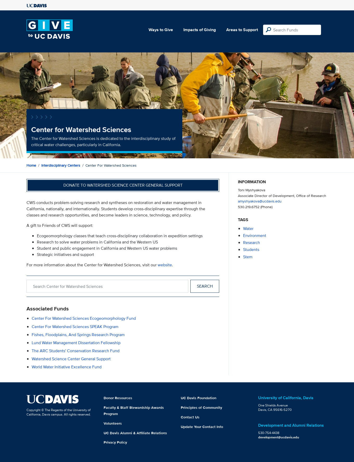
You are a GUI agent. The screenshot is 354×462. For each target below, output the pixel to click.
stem (247, 257)
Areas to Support (242, 30)
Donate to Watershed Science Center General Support (123, 185)
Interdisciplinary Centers (60, 165)
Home (31, 165)
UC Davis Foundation (198, 397)
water (248, 229)
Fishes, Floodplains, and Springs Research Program (78, 335)
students (251, 250)
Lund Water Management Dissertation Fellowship (76, 343)
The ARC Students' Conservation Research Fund (75, 351)
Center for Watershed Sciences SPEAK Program (75, 327)
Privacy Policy (115, 442)
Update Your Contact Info (202, 426)
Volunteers (113, 423)
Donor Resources (118, 397)
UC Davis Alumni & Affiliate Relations (135, 433)
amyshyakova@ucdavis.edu (260, 201)
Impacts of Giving (199, 30)
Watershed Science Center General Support (71, 359)
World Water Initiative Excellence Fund (67, 367)
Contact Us (190, 417)
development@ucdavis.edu (278, 437)
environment (254, 236)
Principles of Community (201, 407)
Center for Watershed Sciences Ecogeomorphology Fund (84, 318)
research (251, 243)
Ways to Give (161, 30)
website (165, 265)
